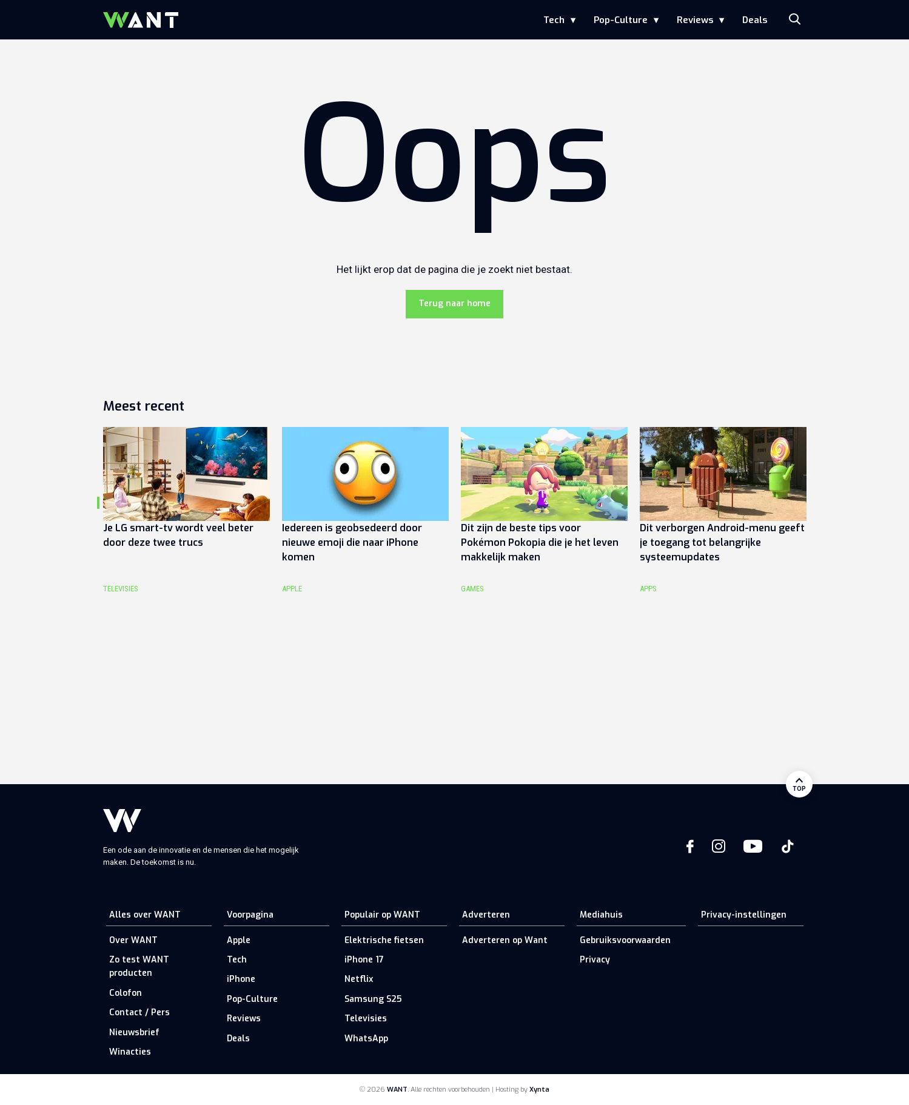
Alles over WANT (145, 915)
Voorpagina (250, 915)
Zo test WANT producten (139, 966)
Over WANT (133, 940)
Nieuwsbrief (134, 1032)
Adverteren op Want (505, 940)
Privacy (595, 960)
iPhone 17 (364, 960)
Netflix (358, 979)
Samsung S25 (372, 999)
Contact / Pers (139, 1012)
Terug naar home (454, 303)
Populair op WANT (382, 915)
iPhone (241, 979)
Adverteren (486, 915)
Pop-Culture (621, 20)
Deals (754, 20)
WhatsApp (366, 1038)
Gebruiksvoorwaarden (625, 940)
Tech (554, 20)
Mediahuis (601, 915)
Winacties (130, 1052)
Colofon (125, 993)
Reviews (695, 20)
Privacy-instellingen (744, 915)
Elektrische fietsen (384, 940)
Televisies (365, 1018)
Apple (238, 940)
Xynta (539, 1089)
